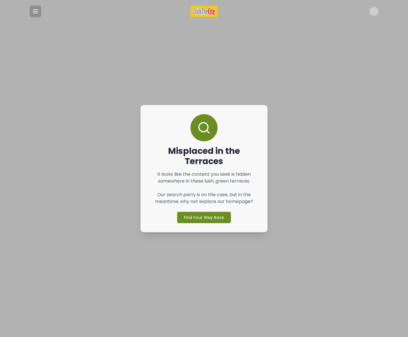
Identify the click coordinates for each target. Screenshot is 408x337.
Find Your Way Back (204, 212)
